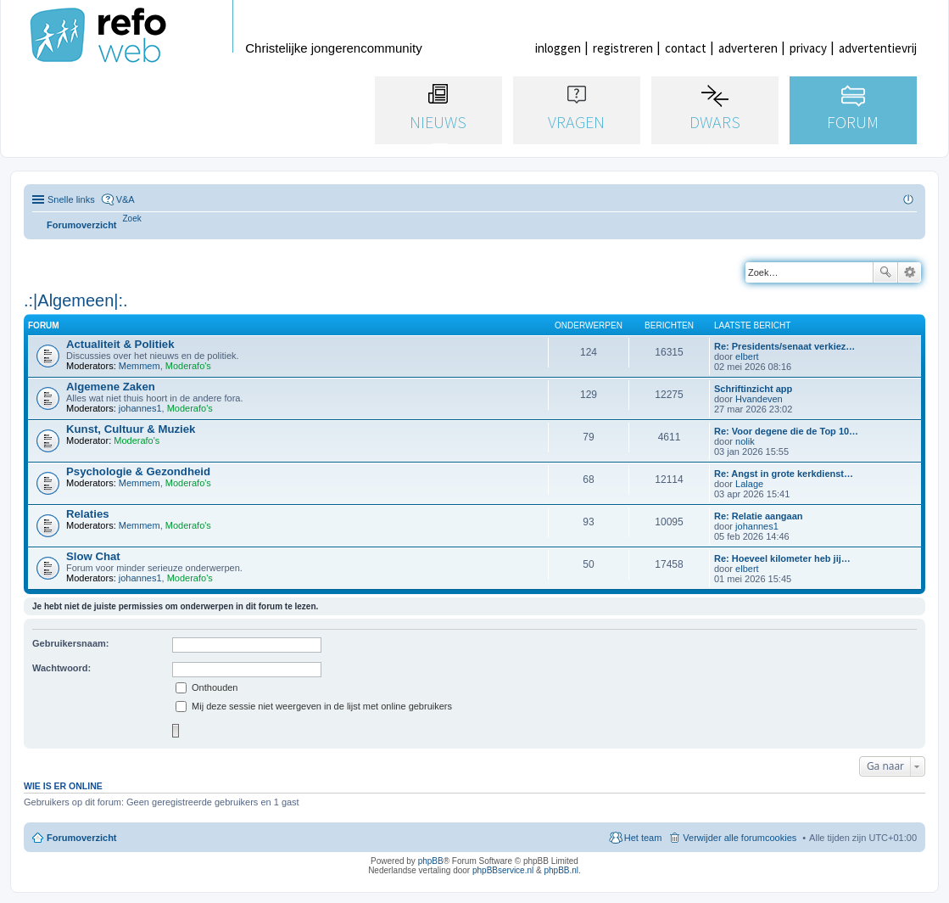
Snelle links (71, 199)
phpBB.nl (561, 870)
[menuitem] (132, 218)
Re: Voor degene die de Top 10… (786, 431)
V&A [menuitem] (125, 199)
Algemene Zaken (110, 386)
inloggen (558, 48)
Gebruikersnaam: (70, 643)
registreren (623, 48)
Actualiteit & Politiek (120, 344)
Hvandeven (759, 399)
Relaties (87, 514)
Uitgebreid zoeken (909, 272)
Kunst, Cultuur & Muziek (130, 429)
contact (685, 48)
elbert (747, 356)
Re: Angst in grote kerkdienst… (783, 473)
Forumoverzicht (82, 838)
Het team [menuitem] (643, 838)
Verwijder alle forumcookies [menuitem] (739, 838)
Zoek (885, 272)
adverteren (748, 48)
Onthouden (207, 687)
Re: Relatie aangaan (758, 516)
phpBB (431, 861)
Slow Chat (93, 556)
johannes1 (140, 408)
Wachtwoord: (61, 668)
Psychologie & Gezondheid (138, 471)
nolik (745, 441)
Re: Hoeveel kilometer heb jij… (782, 558)
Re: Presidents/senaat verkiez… (784, 346)
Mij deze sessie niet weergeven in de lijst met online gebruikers (314, 706)
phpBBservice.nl (502, 870)
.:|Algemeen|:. (76, 300)
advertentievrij (878, 48)
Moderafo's (188, 366)
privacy (808, 48)
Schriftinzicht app (753, 389)
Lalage (749, 484)
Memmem (139, 366)
